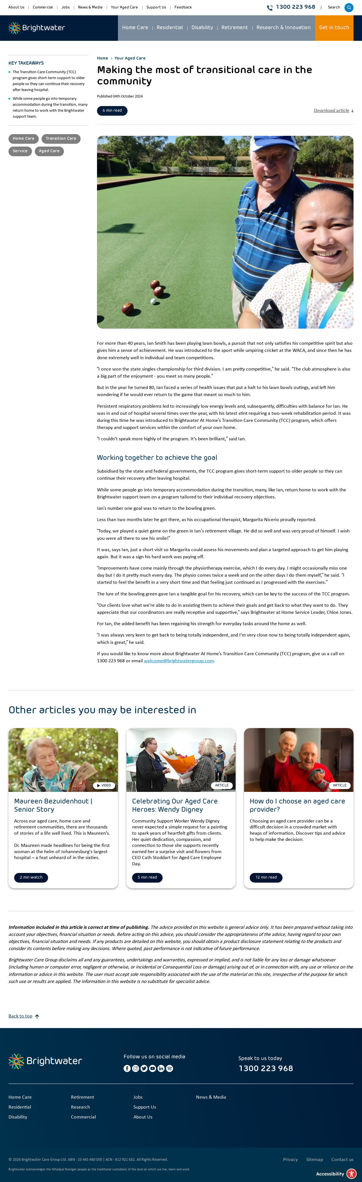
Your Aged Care (124, 7)
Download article (334, 110)
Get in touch (334, 27)
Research (80, 1107)
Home (102, 58)
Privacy (290, 1159)
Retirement (234, 27)
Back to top (23, 1016)
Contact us (342, 1159)
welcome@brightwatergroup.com (179, 661)
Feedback (183, 7)
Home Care (135, 27)
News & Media (90, 7)
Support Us (156, 7)
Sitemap (314, 1159)
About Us (16, 7)
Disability (202, 27)
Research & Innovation (284, 27)
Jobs (65, 7)
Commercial (43, 7)
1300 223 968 (291, 7)
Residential (170, 27)
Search (335, 9)
